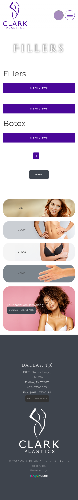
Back (39, 174)
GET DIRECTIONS (37, 398)
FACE (21, 207)
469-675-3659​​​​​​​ (37, 387)
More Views (39, 87)
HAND (22, 273)
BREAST (23, 251)
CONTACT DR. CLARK (21, 310)
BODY (22, 229)
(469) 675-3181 (40, 392)
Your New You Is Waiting (25, 305)
